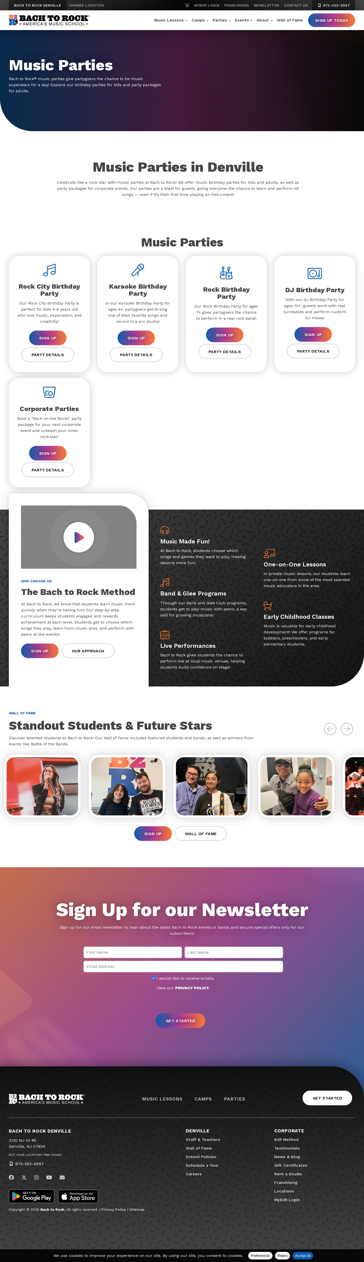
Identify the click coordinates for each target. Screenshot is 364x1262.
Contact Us (296, 5)
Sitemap (137, 1209)
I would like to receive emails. (183, 978)
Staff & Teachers (203, 1139)
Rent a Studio (288, 1174)
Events (242, 20)
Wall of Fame (290, 20)
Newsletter (266, 5)
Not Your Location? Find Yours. (35, 1154)
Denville (198, 1130)
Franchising (236, 5)
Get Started (327, 1098)
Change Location (86, 5)
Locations (284, 1191)
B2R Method (286, 1139)
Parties (220, 20)
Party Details (48, 354)
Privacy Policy (113, 1209)
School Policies (201, 1156)
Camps (198, 20)
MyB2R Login (206, 5)
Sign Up (48, 338)
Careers (194, 1174)
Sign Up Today (331, 20)
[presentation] (182, 1002)
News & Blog (287, 1156)
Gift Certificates (290, 1165)
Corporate (289, 1130)
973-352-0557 (29, 1163)
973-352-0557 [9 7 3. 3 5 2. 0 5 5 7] (333, 5)
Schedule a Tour (202, 1165)
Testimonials (287, 1148)
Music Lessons (169, 20)
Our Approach (88, 651)
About (263, 20)
